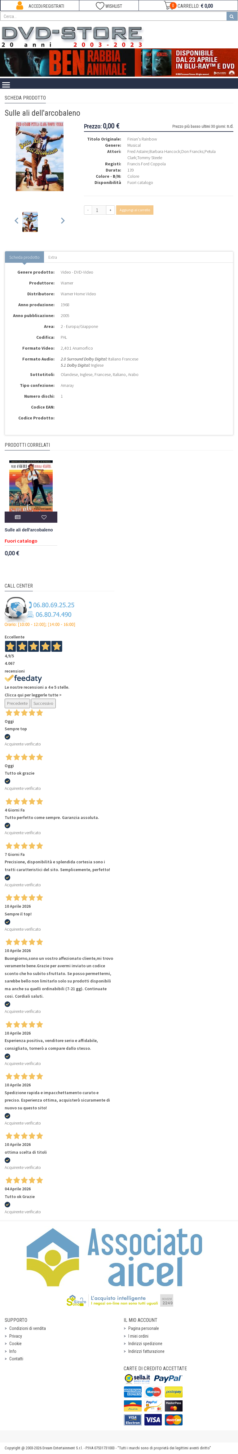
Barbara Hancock (164, 151)
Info (12, 1351)
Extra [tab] (52, 257)
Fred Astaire (137, 151)
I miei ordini (138, 1336)
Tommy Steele (149, 157)
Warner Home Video (78, 294)
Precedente (17, 703)
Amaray (67, 385)
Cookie (15, 1343)
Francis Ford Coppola (146, 164)
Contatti (16, 1358)
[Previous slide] (17, 221)
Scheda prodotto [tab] (24, 257)
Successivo (43, 703)
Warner (67, 283)
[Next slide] (62, 221)
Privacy (15, 1336)
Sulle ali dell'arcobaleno (29, 530)
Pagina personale (143, 1328)
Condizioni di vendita (27, 1328)
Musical (134, 145)
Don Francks (192, 151)
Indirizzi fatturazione (146, 1351)
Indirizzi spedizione (145, 1343)
